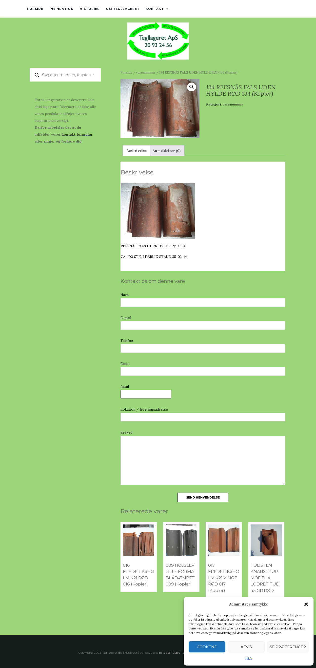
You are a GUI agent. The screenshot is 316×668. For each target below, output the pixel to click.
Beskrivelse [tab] (136, 150)
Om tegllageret (122, 9)
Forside (35, 9)
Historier (90, 9)
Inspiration (61, 9)
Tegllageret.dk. (112, 652)
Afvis (246, 647)
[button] (306, 604)
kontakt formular (77, 134)
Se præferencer (288, 647)
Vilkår (249, 658)
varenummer (146, 72)
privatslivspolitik (173, 652)
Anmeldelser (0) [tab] (167, 150)
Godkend (207, 647)
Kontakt (155, 9)
